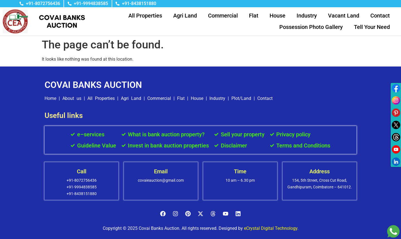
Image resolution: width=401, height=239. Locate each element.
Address (319, 171)
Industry (307, 15)
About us (71, 98)
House (277, 15)
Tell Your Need (372, 27)
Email (161, 171)
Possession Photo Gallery (311, 27)
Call (81, 171)
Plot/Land (241, 98)
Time (240, 171)
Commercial (223, 15)
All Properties (145, 15)
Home (50, 98)
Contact (380, 15)
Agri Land (185, 15)
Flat (253, 15)
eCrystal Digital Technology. (271, 228)
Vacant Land (343, 15)
